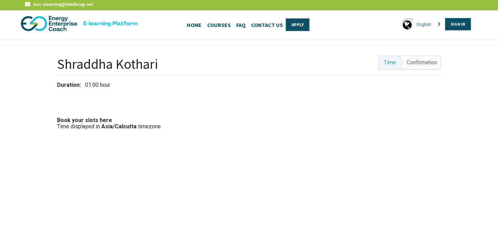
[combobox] (429, 24)
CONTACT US (267, 24)
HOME (194, 24)
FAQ (241, 24)
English (424, 24)
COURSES (219, 24)
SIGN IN (458, 24)
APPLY (298, 25)
